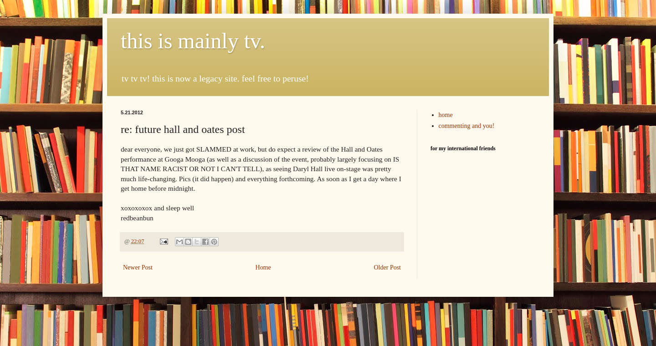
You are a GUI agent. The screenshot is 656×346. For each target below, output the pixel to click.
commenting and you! (467, 125)
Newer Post (138, 267)
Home (263, 267)
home (446, 115)
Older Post (387, 267)
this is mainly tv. (193, 41)
